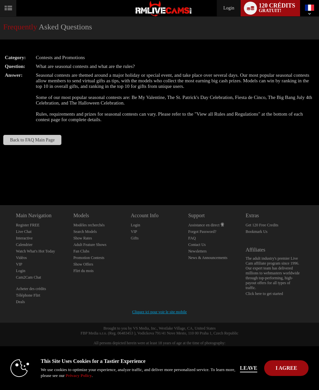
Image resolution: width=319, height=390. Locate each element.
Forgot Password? (202, 231)
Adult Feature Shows (89, 244)
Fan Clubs (81, 251)
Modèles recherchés (89, 225)
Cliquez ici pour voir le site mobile (159, 312)
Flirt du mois (83, 270)
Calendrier (24, 244)
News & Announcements (207, 257)
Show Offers (83, 264)
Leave (248, 368)
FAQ (192, 238)
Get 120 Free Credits (262, 225)
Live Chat (24, 231)
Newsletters (197, 251)
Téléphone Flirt (28, 295)
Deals (20, 302)
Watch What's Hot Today (35, 251)
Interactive (24, 238)
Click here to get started (264, 293)
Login (228, 8)
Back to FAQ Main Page (32, 140)
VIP (19, 264)
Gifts (135, 238)
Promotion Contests (88, 257)
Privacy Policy (79, 375)
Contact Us (197, 244)
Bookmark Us (256, 231)
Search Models (85, 231)
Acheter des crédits (31, 288)
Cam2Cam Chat (28, 277)
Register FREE (28, 225)
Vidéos (21, 257)
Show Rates (82, 238)
